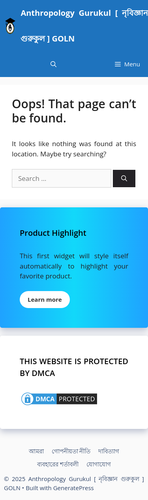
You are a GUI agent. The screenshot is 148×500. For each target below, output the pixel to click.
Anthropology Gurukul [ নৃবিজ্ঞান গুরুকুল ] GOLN (84, 26)
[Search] (124, 179)
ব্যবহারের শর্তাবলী (58, 464)
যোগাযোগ (98, 464)
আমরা (36, 451)
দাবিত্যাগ (108, 451)
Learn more (45, 299)
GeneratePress (73, 488)
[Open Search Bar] (53, 64)
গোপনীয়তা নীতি (71, 451)
